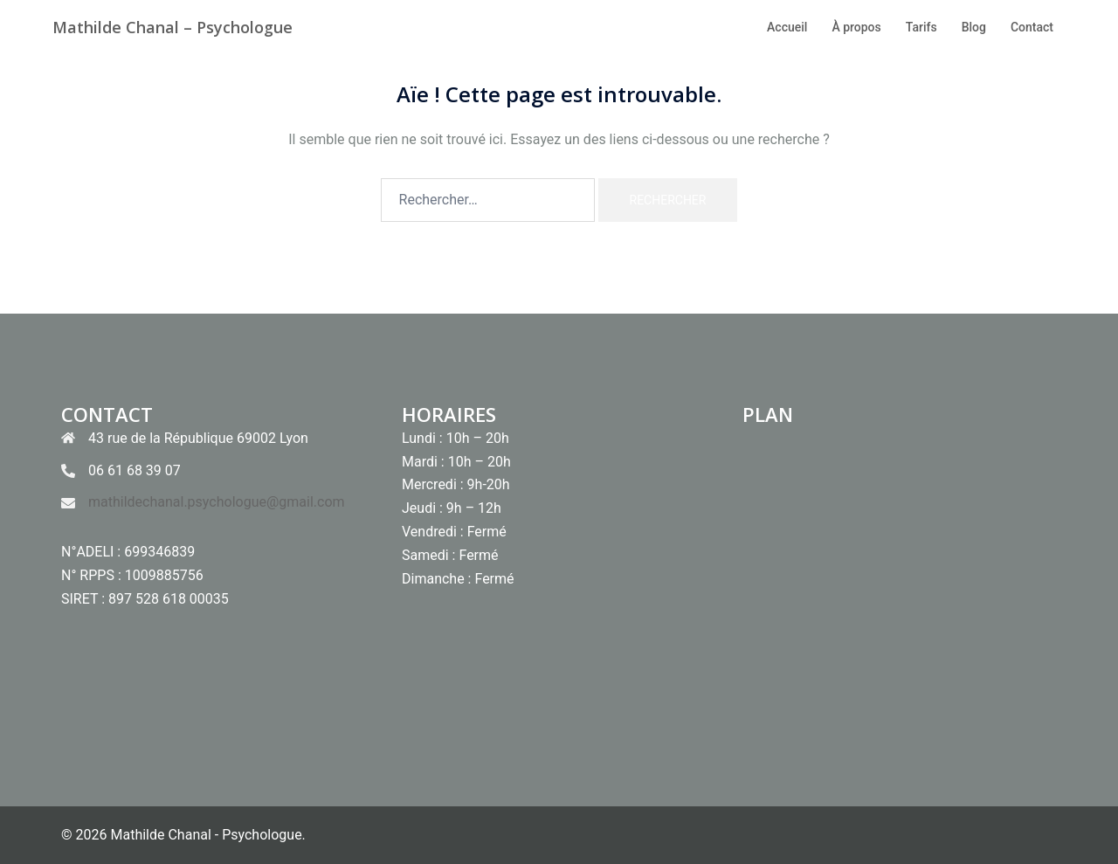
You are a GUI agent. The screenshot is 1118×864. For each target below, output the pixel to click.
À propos (856, 27)
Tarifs (921, 27)
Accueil (787, 27)
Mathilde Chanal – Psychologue (172, 27)
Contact (1032, 27)
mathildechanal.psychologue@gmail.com (216, 502)
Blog (974, 27)
